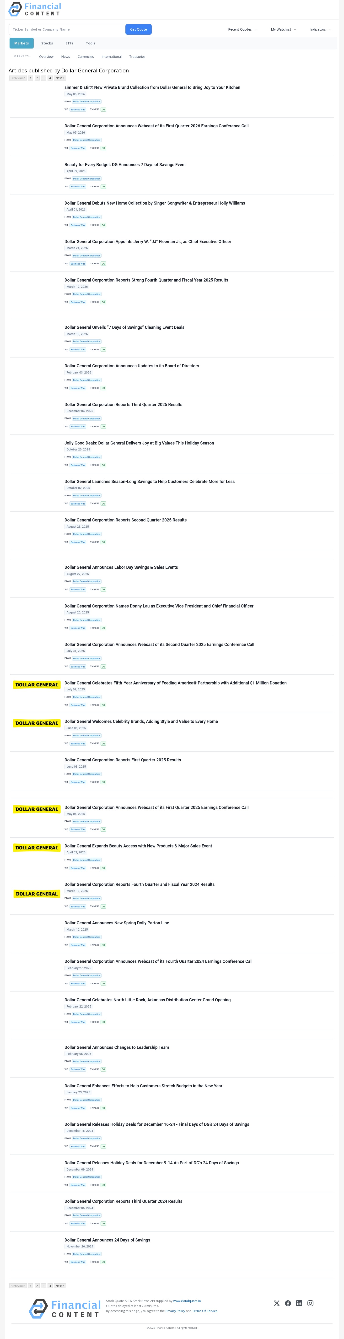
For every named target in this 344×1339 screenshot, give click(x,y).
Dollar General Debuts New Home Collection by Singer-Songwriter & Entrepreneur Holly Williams (154, 203)
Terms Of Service (204, 1311)
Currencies (86, 56)
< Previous (18, 78)
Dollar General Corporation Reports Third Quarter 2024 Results (123, 1201)
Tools (90, 43)
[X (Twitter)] (277, 1308)
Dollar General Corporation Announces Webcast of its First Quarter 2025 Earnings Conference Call (156, 807)
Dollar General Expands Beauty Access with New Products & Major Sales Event (138, 846)
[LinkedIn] (299, 1308)
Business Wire (78, 109)
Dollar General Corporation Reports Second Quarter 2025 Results (125, 520)
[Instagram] (310, 1308)
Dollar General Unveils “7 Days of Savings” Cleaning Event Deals (124, 327)
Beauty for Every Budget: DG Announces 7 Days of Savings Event (125, 164)
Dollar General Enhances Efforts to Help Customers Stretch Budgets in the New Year (143, 1086)
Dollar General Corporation (86, 101)
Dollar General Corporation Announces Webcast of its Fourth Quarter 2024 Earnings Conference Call (158, 961)
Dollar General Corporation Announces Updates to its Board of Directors (131, 365)
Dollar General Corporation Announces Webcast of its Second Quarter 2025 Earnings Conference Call (159, 644)
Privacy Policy (175, 1311)
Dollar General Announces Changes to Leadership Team (116, 1047)
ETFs (69, 43)
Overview (46, 56)
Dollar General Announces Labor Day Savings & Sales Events (121, 567)
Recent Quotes (240, 29)
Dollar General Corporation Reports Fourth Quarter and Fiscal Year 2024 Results (139, 884)
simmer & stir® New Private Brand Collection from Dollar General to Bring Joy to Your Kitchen (152, 87)
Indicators (318, 29)
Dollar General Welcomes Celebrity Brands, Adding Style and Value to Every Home (141, 721)
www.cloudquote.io (187, 1301)
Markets (21, 43)
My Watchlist (281, 29)
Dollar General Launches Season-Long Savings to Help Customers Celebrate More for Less (149, 481)
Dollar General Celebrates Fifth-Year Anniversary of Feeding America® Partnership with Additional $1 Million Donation (175, 683)
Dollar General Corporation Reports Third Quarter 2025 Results (123, 404)
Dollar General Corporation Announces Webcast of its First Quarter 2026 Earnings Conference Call (156, 126)
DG (103, 109)
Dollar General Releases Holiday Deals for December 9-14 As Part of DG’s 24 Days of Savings (151, 1162)
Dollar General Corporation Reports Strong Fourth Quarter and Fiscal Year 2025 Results (146, 280)
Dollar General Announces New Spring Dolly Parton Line (116, 923)
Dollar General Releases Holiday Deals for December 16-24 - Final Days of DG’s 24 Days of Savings (156, 1124)
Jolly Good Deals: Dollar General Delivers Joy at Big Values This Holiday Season (139, 443)
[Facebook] (288, 1308)
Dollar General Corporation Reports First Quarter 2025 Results (122, 760)
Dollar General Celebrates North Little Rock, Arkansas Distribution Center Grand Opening (147, 999)
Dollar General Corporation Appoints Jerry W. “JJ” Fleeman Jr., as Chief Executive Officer (147, 241)
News (65, 56)
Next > (60, 78)
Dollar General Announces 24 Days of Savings (107, 1240)
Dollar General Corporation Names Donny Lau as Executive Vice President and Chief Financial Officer (158, 606)
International (112, 56)
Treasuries (137, 56)
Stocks (47, 43)
